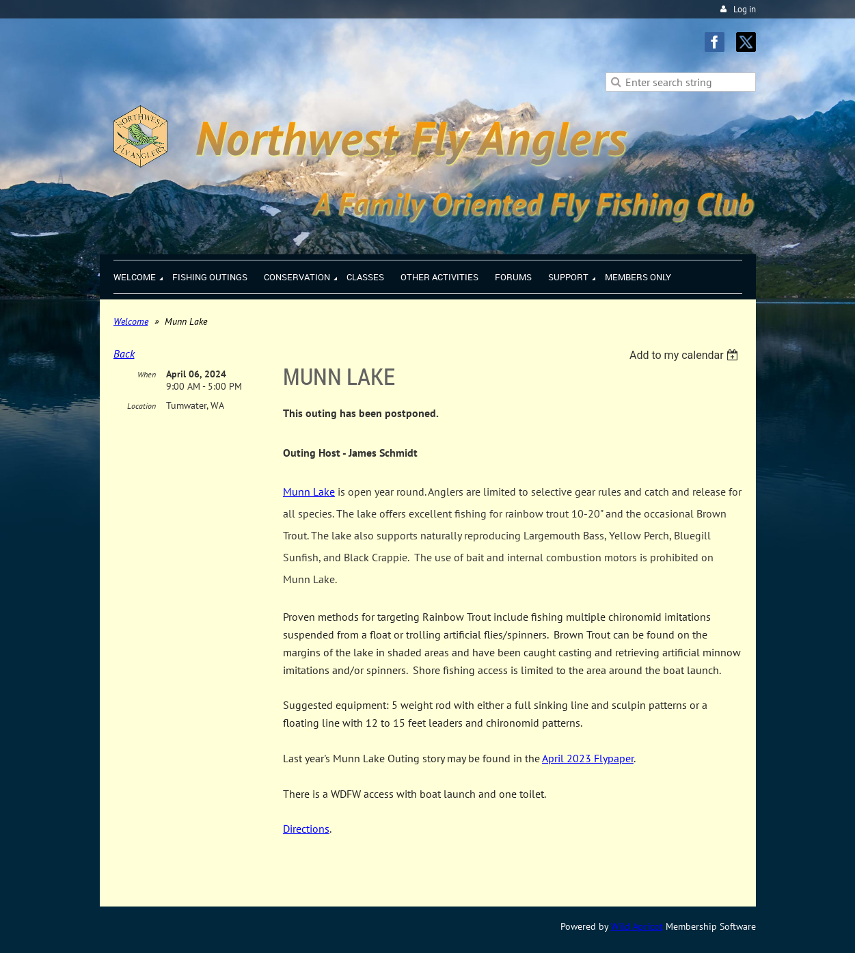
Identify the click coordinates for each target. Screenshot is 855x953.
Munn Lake (309, 491)
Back (124, 353)
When (146, 374)
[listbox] (685, 355)
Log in (744, 9)
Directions (306, 828)
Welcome (130, 321)
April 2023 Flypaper (588, 758)
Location (141, 406)
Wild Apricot (637, 926)
